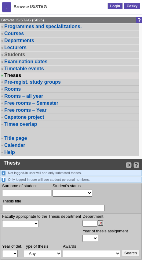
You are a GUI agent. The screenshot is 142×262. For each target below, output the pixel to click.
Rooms (12, 89)
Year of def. (12, 246)
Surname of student (19, 186)
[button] (6, 7)
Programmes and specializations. (43, 26)
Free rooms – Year (25, 110)
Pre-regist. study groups (32, 82)
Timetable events (24, 68)
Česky (132, 6)
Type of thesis (36, 246)
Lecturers (15, 47)
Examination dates (25, 61)
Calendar (14, 145)
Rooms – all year (23, 96)
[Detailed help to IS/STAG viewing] (136, 165)
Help (9, 152)
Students (14, 54)
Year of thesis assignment (105, 231)
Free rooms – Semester (31, 103)
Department (92, 216)
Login (115, 6)
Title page (15, 138)
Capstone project (24, 117)
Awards (69, 246)
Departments (19, 40)
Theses (12, 75)
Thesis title (11, 201)
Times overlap (20, 124)
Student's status (67, 186)
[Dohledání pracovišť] (100, 223)
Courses (14, 33)
